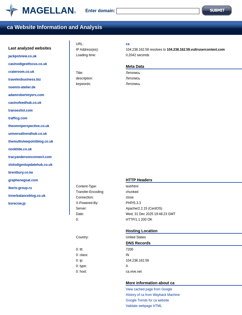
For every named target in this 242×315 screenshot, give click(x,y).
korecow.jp (16, 203)
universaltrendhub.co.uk (27, 134)
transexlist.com (20, 110)
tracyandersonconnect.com (30, 157)
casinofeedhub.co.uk (24, 103)
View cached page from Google (149, 289)
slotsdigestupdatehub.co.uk (30, 165)
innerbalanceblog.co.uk (26, 196)
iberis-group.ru (20, 188)
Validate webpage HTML (144, 306)
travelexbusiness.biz (24, 79)
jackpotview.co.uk (22, 56)
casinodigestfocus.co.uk (27, 64)
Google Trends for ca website (147, 300)
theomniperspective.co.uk (28, 126)
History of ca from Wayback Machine (153, 295)
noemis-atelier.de (21, 87)
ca (127, 44)
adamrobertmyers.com (26, 95)
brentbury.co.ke (20, 172)
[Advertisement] (159, 132)
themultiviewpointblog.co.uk (30, 141)
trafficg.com (17, 118)
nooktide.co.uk (20, 149)
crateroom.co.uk (21, 72)
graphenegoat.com (23, 180)
